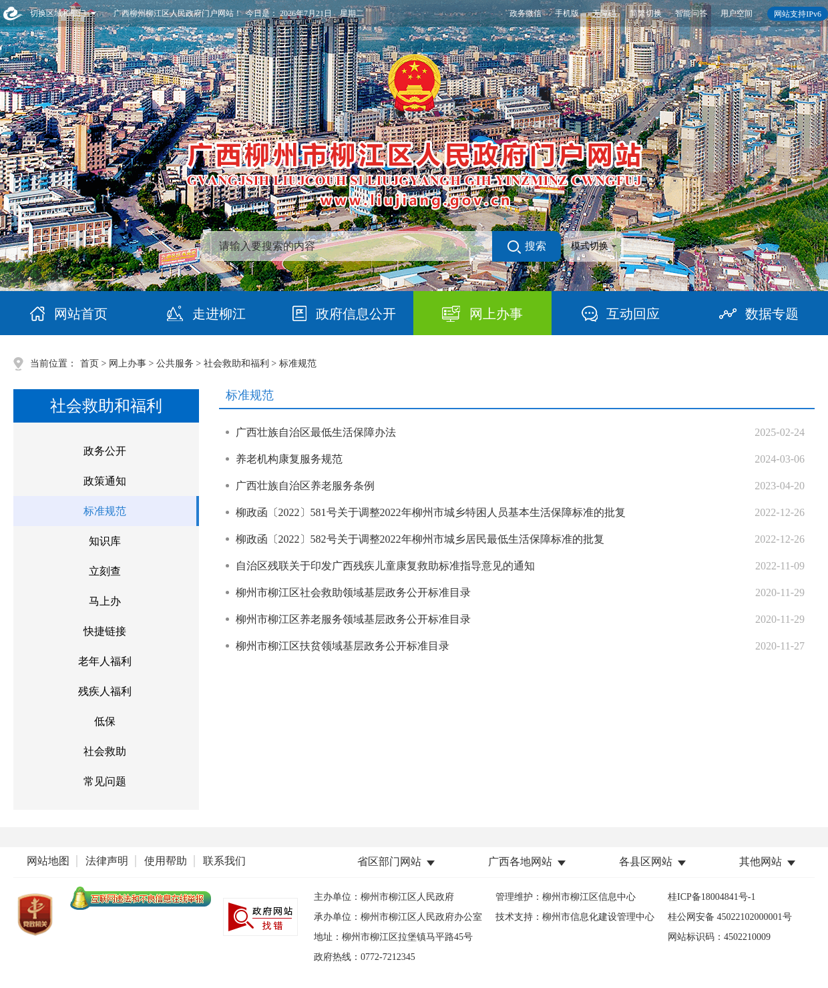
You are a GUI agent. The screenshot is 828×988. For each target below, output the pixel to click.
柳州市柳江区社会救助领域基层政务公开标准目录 (353, 592)
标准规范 (104, 511)
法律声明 (106, 861)
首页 (89, 363)
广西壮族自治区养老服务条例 (305, 485)
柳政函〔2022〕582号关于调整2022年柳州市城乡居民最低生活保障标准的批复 (420, 539)
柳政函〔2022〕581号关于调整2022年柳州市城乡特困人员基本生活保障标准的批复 (431, 512)
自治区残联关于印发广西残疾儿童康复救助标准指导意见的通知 (385, 565)
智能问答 (691, 13)
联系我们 (224, 861)
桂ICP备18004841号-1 (711, 897)
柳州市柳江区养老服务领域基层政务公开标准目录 (353, 619)
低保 (105, 721)
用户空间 (736, 13)
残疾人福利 (105, 691)
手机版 (567, 13)
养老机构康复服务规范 (289, 459)
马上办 (105, 601)
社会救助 (104, 751)
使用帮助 (165, 861)
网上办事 (127, 363)
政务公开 (104, 451)
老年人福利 (105, 661)
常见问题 (104, 781)
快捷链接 (104, 631)
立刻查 (105, 571)
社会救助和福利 (236, 363)
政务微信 (525, 13)
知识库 (105, 541)
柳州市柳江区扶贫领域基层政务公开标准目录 (342, 646)
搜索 (526, 247)
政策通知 (104, 481)
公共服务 (175, 363)
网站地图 (48, 861)
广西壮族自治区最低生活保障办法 (316, 432)
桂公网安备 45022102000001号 (730, 917)
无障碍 (604, 13)
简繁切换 (646, 13)
